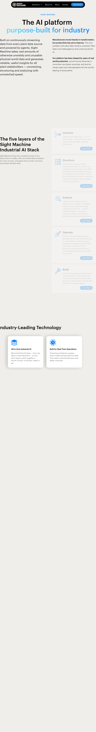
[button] (37, 4)
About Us (48, 5)
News (57, 5)
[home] (19, 4)
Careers (65, 5)
